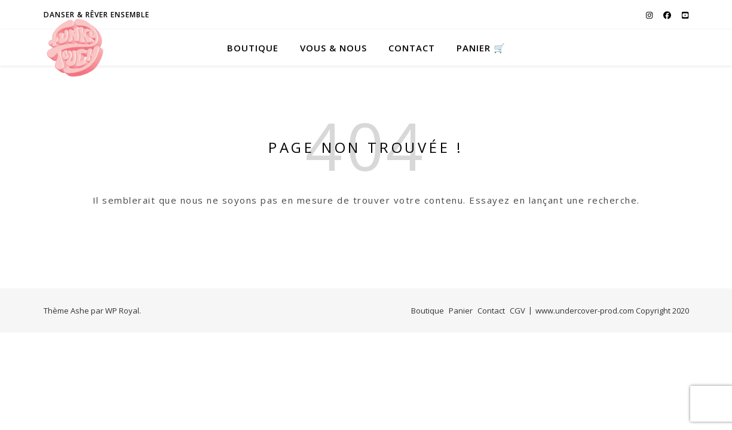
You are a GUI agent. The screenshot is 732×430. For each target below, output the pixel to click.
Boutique (252, 48)
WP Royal (122, 310)
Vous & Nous (333, 48)
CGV (517, 310)
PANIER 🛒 (481, 48)
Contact (411, 48)
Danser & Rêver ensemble (96, 15)
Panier (461, 310)
